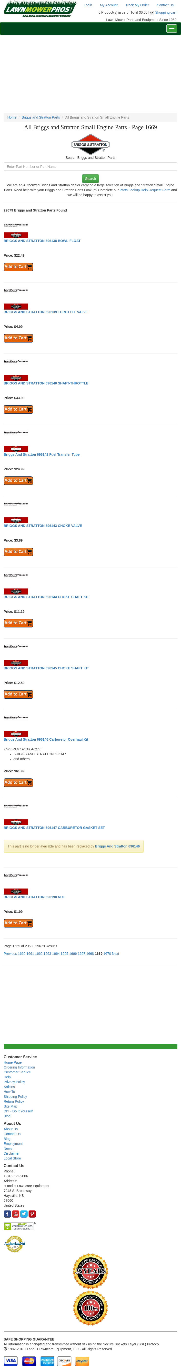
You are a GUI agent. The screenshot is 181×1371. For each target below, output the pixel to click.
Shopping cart (166, 12)
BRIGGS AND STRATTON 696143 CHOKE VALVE (43, 526)
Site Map (10, 1106)
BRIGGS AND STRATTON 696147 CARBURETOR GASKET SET (54, 828)
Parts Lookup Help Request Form (145, 190)
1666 (73, 954)
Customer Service (17, 1072)
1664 (56, 954)
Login (88, 5)
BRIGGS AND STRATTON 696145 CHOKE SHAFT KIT (46, 668)
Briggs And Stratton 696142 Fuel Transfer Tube (42, 454)
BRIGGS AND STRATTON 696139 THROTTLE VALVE (46, 312)
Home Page (13, 1062)
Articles (9, 1087)
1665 (64, 954)
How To (9, 1092)
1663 (47, 954)
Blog (7, 1116)
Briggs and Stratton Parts (41, 117)
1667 (81, 954)
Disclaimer (12, 1153)
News (8, 1148)
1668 (90, 954)
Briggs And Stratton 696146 (117, 846)
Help (7, 1077)
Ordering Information (19, 1067)
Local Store (12, 1158)
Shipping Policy (15, 1097)
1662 (38, 954)
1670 (107, 954)
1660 (21, 954)
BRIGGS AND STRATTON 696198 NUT (34, 897)
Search (90, 179)
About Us (11, 1129)
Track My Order (137, 5)
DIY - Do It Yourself (18, 1111)
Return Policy (14, 1101)
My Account (109, 5)
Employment (13, 1144)
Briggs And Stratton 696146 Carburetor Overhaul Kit (46, 739)
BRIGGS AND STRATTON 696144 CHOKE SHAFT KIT (46, 597)
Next (115, 954)
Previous (10, 954)
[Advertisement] (90, 74)
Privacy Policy (14, 1082)
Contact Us (165, 5)
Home (11, 117)
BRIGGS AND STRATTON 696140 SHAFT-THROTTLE (46, 383)
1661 (30, 954)
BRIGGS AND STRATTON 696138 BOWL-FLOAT (42, 241)
